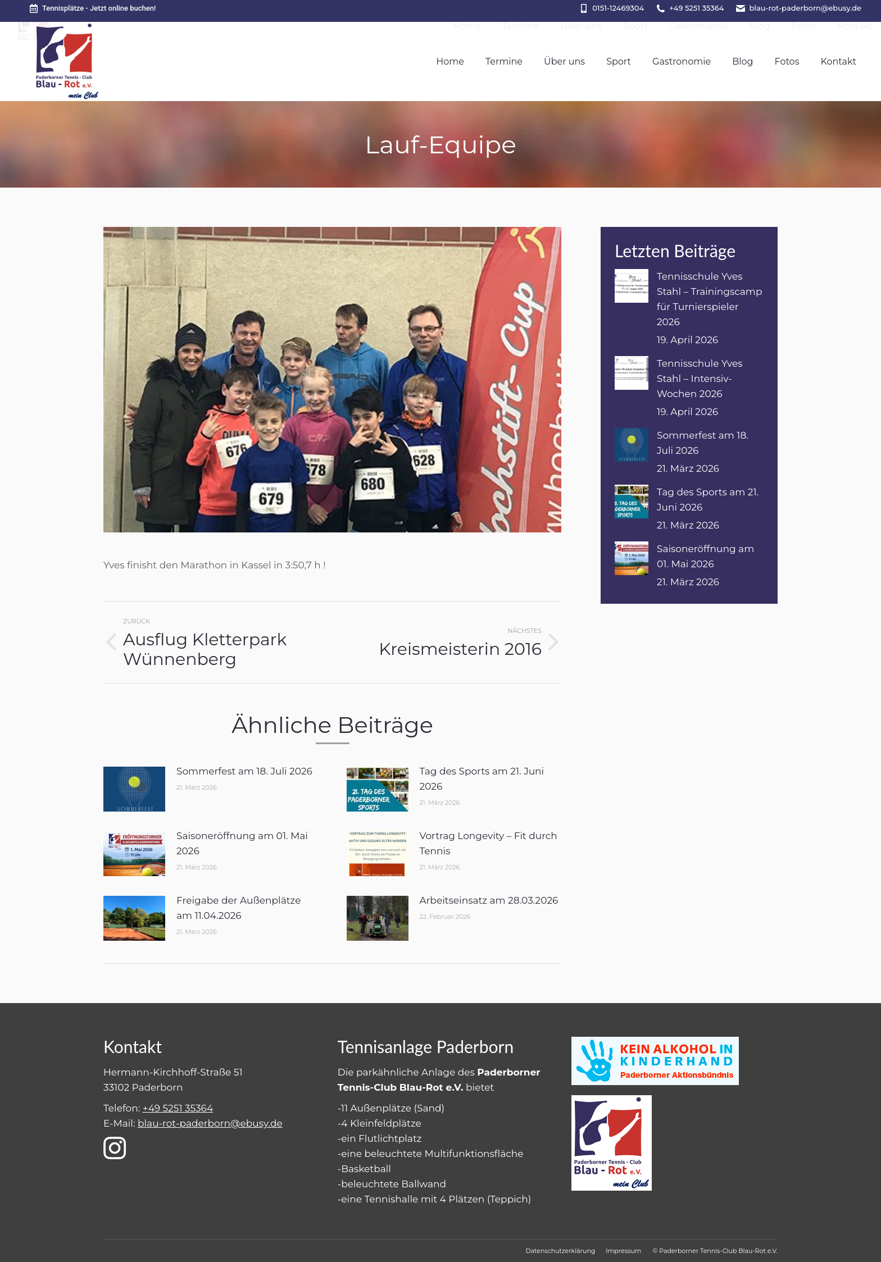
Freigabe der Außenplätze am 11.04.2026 (238, 908)
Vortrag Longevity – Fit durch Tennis (488, 843)
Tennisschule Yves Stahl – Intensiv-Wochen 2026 (700, 378)
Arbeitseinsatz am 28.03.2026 (489, 900)
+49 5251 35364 (696, 7)
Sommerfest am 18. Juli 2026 (244, 771)
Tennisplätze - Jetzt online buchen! (92, 8)
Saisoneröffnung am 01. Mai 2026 (242, 843)
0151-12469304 (618, 7)
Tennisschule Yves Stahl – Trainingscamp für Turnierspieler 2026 (709, 299)
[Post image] (134, 789)
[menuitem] (450, 62)
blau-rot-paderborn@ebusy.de (805, 7)
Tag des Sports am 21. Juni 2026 (482, 779)
